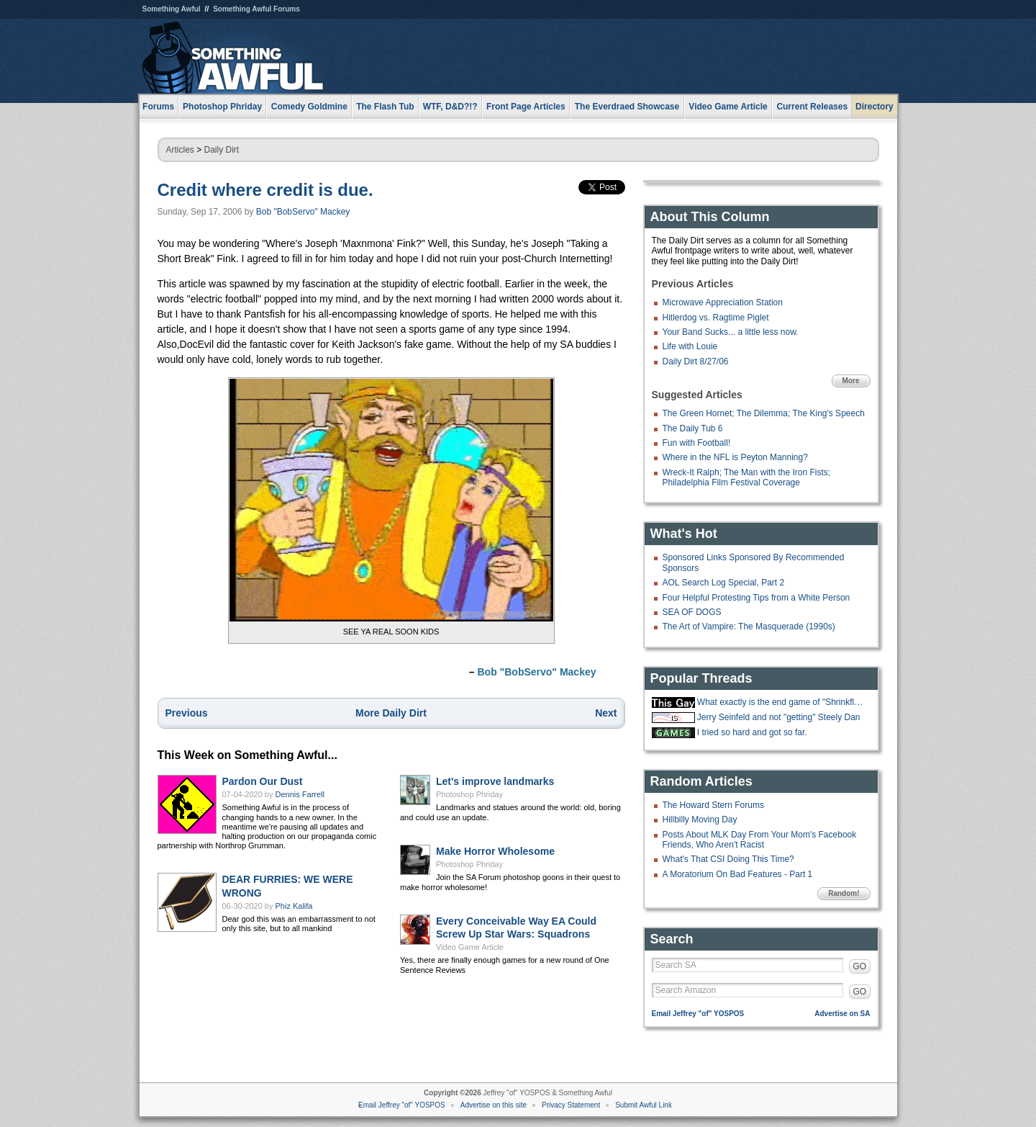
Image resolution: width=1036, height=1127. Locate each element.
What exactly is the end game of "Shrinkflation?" (782, 702)
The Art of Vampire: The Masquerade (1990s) (749, 626)
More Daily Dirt (391, 713)
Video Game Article (470, 947)
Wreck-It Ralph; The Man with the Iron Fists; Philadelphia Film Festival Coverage (747, 477)
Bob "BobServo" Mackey (303, 212)
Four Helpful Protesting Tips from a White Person (756, 598)
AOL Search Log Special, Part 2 (724, 583)
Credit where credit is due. (265, 189)
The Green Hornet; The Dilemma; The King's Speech (764, 413)
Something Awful (171, 9)
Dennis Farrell (300, 794)
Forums (158, 107)
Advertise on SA (842, 1014)
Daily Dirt (222, 150)
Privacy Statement (571, 1105)
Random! (843, 893)
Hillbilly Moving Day (700, 819)
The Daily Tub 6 (693, 428)
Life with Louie (690, 346)
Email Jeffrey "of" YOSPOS (698, 1014)
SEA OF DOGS (692, 612)
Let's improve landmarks (495, 781)
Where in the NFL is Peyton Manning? (735, 457)
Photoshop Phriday (469, 794)
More (851, 381)
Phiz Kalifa (294, 906)
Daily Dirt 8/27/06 (696, 361)
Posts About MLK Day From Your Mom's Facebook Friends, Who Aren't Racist (760, 840)
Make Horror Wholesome (495, 851)
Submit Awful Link (643, 1105)
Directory (874, 107)
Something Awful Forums (256, 9)
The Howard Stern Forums (713, 805)
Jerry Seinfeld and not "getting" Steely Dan (778, 717)
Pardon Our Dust (262, 781)
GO (860, 966)
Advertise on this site (493, 1105)
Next (606, 713)
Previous (186, 713)
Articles (180, 150)
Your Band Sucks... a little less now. (731, 332)
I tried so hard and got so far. (752, 732)
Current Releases (812, 107)
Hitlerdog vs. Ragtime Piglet (716, 318)
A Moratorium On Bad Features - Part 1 (738, 874)
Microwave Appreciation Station (723, 302)
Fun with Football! (697, 443)
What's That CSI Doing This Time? (728, 859)
